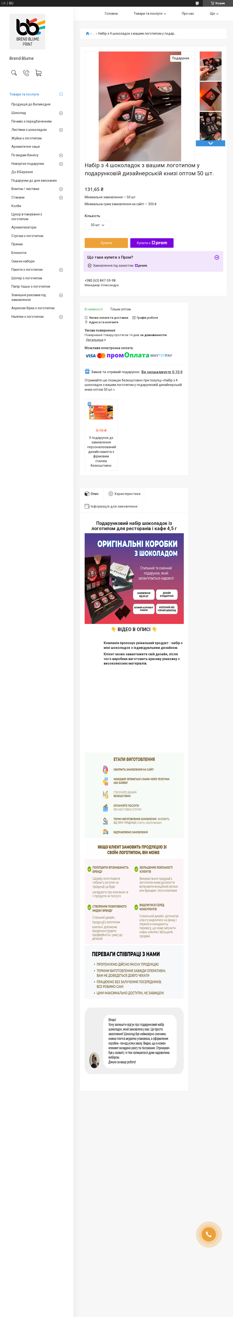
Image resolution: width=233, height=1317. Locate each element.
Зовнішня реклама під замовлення (28, 297)
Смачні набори (22, 261)
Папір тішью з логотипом (30, 286)
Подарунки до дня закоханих (34, 180)
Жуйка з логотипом (26, 138)
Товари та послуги (24, 94)
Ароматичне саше (25, 146)
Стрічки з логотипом (27, 236)
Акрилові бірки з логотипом (32, 308)
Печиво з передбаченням (31, 121)
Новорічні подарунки (27, 164)
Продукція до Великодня (30, 104)
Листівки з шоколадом (29, 130)
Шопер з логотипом (26, 278)
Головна (111, 13)
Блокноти (18, 253)
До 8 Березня (22, 172)
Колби (16, 206)
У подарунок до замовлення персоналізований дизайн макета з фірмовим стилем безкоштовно (101, 452)
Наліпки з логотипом (27, 317)
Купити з (152, 243)
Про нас (188, 13)
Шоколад (18, 113)
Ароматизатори (23, 227)
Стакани (17, 197)
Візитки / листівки (25, 189)
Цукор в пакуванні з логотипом (26, 216)
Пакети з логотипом (27, 269)
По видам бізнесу (25, 155)
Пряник (17, 244)
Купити (106, 243)
